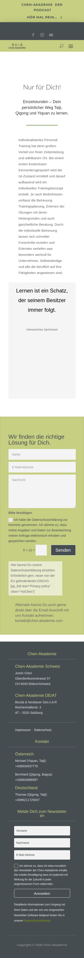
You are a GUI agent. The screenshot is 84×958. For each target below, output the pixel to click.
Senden (63, 550)
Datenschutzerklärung (37, 920)
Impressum (23, 730)
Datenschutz (43, 730)
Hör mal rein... (42, 17)
